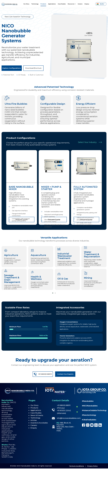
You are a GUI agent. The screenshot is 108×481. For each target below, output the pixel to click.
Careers (80, 4)
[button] (53, 293)
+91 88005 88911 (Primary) (63, 406)
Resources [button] (72, 4)
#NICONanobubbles (90, 406)
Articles (33, 420)
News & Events (36, 415)
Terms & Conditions (76, 466)
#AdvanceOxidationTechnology (94, 410)
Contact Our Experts (65, 374)
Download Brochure (33, 68)
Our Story (26, 4)
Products (43, 4)
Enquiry (87, 4)
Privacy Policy (92, 466)
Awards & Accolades (39, 423)
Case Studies (62, 4)
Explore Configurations (11, 68)
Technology (34, 4)
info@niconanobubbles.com (65, 418)
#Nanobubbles (87, 401)
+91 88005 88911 (43, 374)
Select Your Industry (90, 142)
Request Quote (22, 220)
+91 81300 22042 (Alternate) (64, 412)
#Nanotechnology (89, 415)
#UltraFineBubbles (89, 420)
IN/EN (100, 4)
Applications (52, 4)
